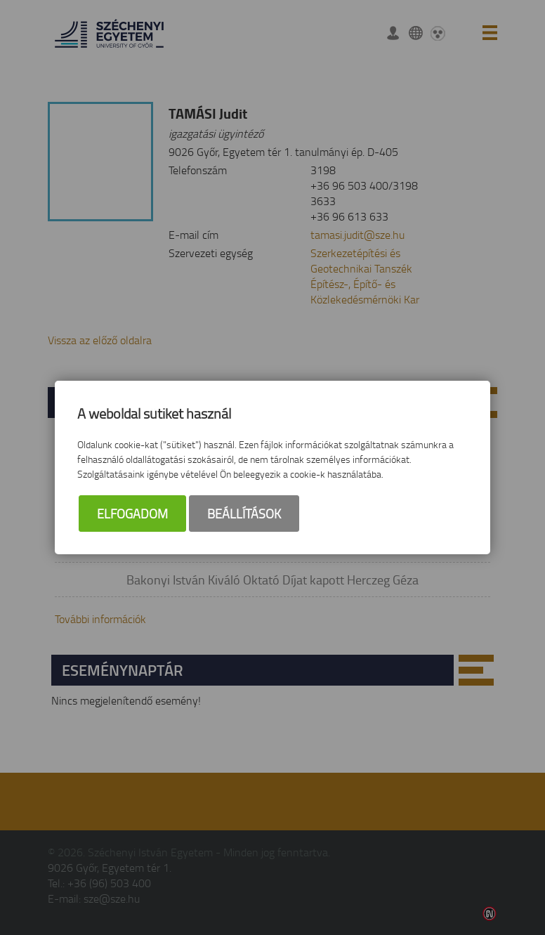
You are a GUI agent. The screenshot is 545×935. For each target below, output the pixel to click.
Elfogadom (132, 513)
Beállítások (244, 513)
